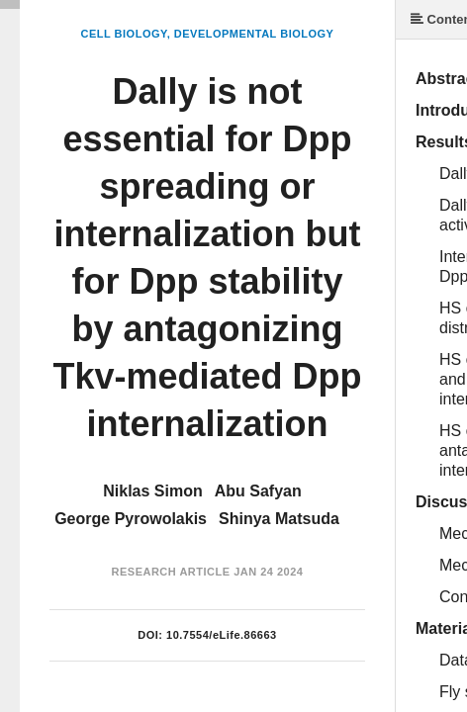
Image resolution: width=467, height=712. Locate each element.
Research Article (171, 572)
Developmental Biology (254, 34)
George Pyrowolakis (130, 518)
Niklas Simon (152, 491)
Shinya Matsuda (279, 518)
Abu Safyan (258, 491)
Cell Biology (124, 34)
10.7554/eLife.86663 (221, 635)
